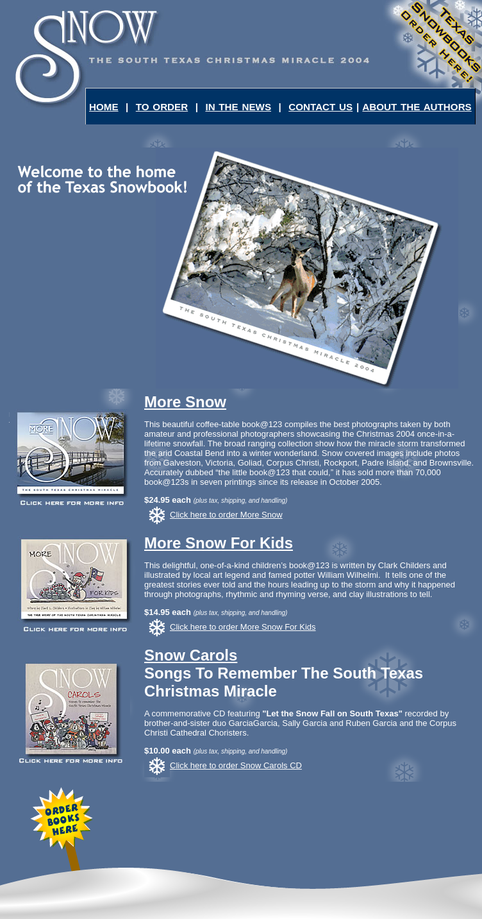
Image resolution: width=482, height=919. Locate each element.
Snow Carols (190, 655)
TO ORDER (162, 106)
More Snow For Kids (218, 543)
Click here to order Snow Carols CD (223, 765)
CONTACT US (320, 106)
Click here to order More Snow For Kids (230, 627)
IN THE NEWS (238, 106)
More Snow (185, 401)
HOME (104, 106)
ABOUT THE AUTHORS (416, 106)
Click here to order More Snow (213, 514)
